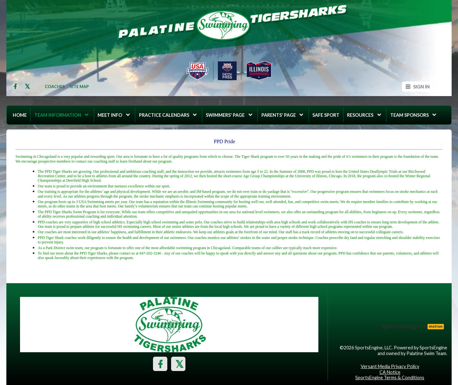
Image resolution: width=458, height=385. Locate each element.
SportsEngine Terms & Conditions (389, 377)
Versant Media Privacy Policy (390, 366)
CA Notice (389, 372)
